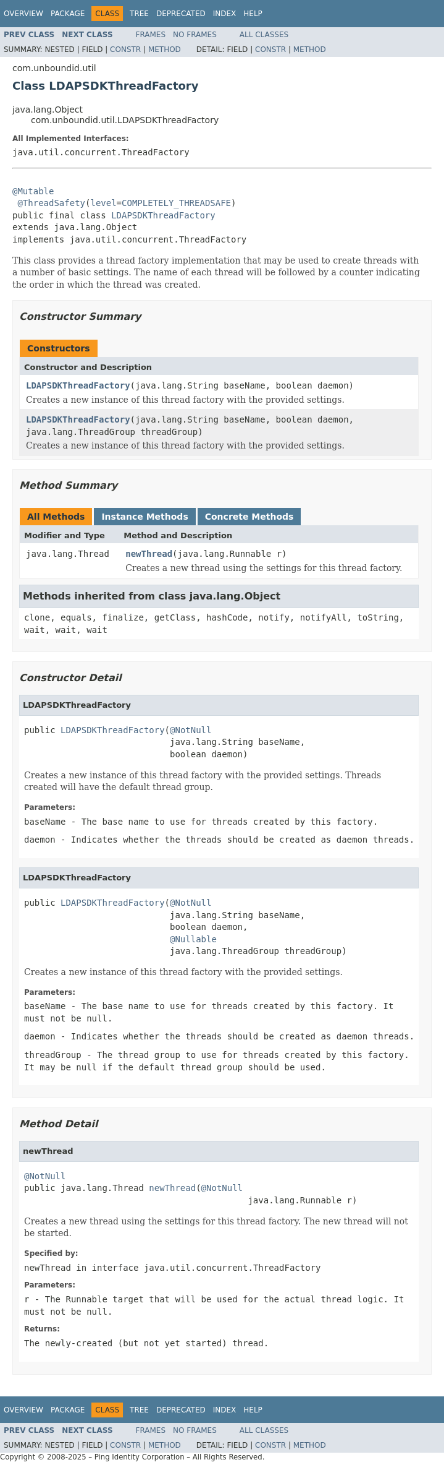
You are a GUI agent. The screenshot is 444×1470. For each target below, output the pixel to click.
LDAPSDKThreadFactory (163, 215)
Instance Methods (144, 517)
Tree (139, 13)
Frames (151, 34)
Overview (23, 13)
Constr (125, 49)
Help (252, 13)
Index (225, 13)
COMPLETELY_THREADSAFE (176, 203)
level (103, 203)
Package (68, 13)
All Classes (264, 34)
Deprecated (181, 13)
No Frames (195, 34)
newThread (148, 554)
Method (164, 49)
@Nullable (193, 939)
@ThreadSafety (51, 203)
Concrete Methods (249, 517)
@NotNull (190, 730)
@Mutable (33, 191)
